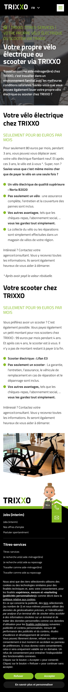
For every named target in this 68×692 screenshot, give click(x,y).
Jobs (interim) (13, 515)
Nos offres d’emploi (13, 527)
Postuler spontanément (16, 532)
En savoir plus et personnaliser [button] (34, 684)
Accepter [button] (49, 676)
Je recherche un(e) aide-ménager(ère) (23, 557)
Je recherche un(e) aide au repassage (22, 562)
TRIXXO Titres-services (32, 27)
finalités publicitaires (37, 624)
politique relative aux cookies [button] (19, 599)
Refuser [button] (18, 676)
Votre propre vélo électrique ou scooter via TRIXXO (32, 35)
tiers (46, 603)
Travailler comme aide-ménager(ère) (22, 567)
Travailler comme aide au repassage (22, 572)
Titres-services (14, 544)
